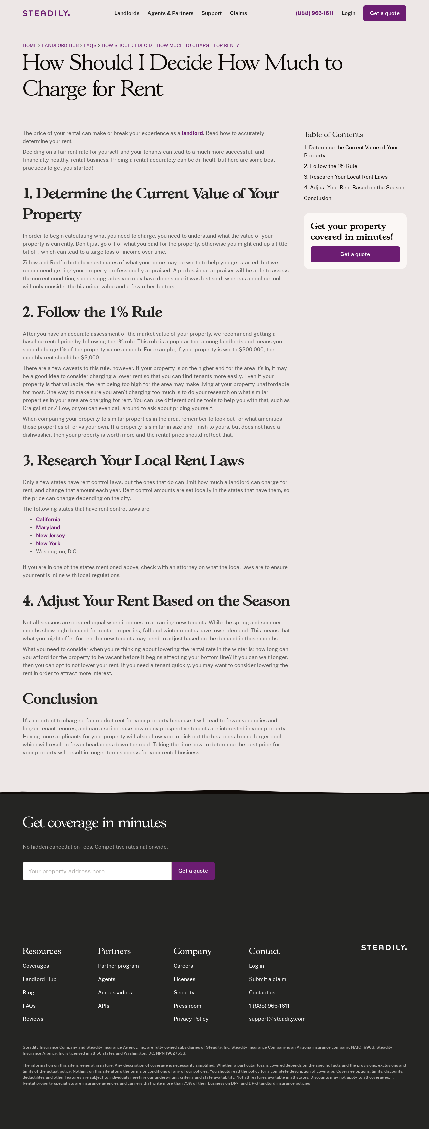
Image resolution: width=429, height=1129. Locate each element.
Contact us (262, 992)
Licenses (184, 979)
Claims (238, 13)
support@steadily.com (277, 1019)
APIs (103, 1006)
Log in (256, 966)
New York (48, 543)
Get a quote (385, 13)
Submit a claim (267, 979)
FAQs (90, 45)
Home (30, 45)
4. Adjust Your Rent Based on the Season (354, 187)
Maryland (48, 527)
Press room (187, 1006)
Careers (183, 966)
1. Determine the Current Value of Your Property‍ (351, 151)
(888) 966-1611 (315, 13)
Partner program (118, 966)
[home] (46, 13)
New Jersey (50, 535)
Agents (106, 979)
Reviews (33, 1019)
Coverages (36, 966)
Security (184, 992)
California (48, 519)
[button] (126, 13)
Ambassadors (115, 992)
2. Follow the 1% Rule (330, 166)
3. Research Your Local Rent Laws (346, 177)
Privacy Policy (191, 1019)
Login (348, 13)
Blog (28, 992)
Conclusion (317, 198)
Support (211, 13)
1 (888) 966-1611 (269, 1006)
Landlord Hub (60, 45)
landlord (191, 133)
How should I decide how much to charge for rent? (170, 45)
